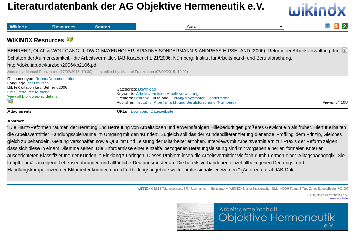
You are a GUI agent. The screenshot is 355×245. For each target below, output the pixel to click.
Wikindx (18, 26)
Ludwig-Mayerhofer (187, 98)
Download (147, 89)
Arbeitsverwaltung (182, 93)
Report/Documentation (55, 78)
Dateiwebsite (162, 111)
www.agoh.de (339, 198)
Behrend (141, 98)
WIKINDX (143, 188)
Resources (63, 26)
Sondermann (217, 98)
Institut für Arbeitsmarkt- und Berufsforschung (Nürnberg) (185, 102)
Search (102, 26)
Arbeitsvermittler (150, 93)
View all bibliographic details (32, 96)
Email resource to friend (28, 91)
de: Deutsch (38, 83)
